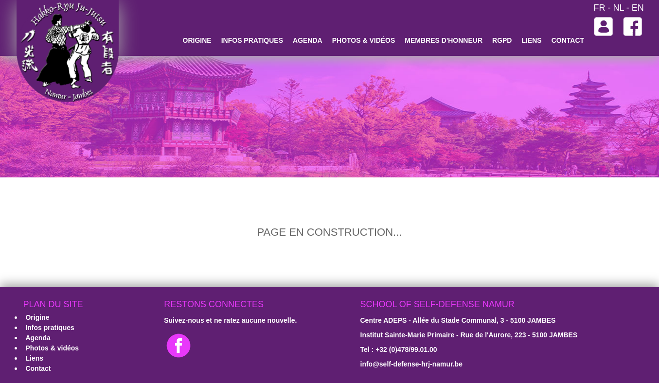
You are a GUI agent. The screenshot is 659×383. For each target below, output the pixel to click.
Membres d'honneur (443, 40)
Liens (531, 40)
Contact (568, 40)
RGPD (502, 40)
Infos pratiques (252, 40)
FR (599, 8)
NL (618, 8)
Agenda (307, 40)
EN (638, 8)
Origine (197, 40)
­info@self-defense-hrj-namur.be (411, 364)
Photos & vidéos (363, 40)
